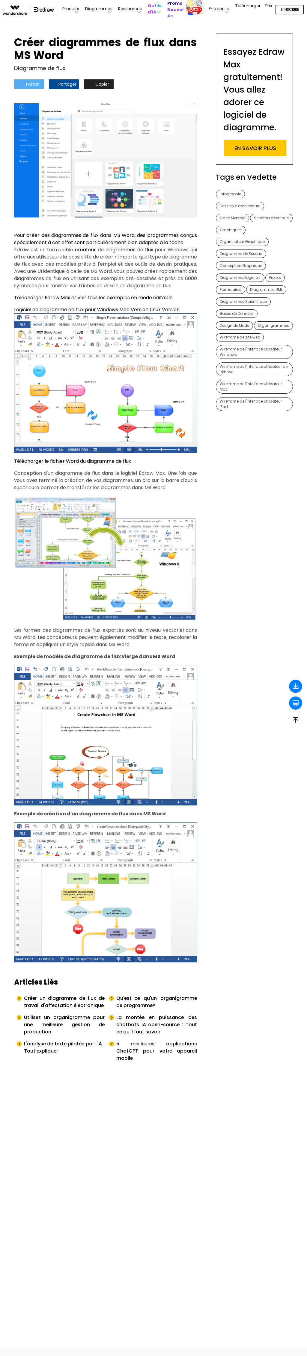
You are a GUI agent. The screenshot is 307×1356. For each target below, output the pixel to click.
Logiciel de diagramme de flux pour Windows (66, 309)
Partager (63, 84)
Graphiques (231, 229)
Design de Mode (234, 325)
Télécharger (248, 6)
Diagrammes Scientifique (243, 301)
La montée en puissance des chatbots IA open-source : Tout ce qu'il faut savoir (156, 1031)
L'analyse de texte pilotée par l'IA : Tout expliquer (64, 1054)
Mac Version (133, 309)
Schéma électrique (271, 217)
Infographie (230, 193)
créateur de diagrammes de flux (114, 249)
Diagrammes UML (266, 289)
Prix (268, 6)
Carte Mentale (232, 217)
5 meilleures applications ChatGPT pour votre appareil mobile (156, 1058)
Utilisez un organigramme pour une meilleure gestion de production (64, 1031)
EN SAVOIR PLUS (255, 148)
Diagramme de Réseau (241, 253)
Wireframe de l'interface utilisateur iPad (251, 404)
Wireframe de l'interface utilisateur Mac (251, 387)
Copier (98, 84)
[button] (155, 9)
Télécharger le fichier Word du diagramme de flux (72, 461)
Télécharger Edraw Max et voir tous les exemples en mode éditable (93, 297)
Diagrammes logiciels (240, 277)
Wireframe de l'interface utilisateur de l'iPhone (254, 370)
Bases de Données (237, 313)
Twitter (29, 84)
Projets (275, 277)
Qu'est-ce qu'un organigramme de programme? (156, 1002)
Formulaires (230, 289)
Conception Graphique (241, 265)
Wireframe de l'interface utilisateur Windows (251, 352)
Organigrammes (273, 325)
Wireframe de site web (240, 337)
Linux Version (165, 309)
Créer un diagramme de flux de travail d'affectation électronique (64, 1005)
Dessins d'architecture (240, 205)
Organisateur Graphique (242, 241)
